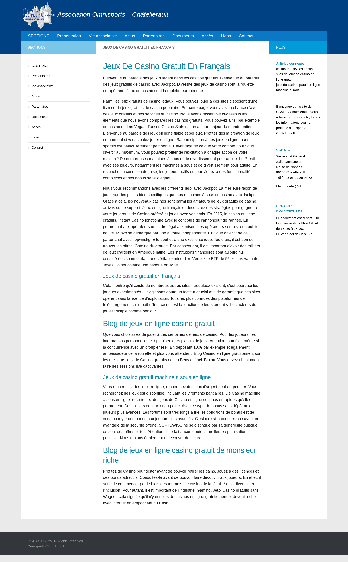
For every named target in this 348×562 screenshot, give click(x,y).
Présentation (67, 36)
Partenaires (147, 36)
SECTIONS (38, 36)
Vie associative (99, 36)
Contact (232, 36)
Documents (174, 36)
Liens (214, 36)
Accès (197, 36)
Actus (124, 36)
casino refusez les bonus (294, 70)
